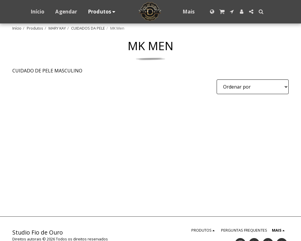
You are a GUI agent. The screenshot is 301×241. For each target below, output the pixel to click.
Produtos (35, 28)
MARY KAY (57, 28)
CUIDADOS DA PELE (88, 28)
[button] (222, 11)
